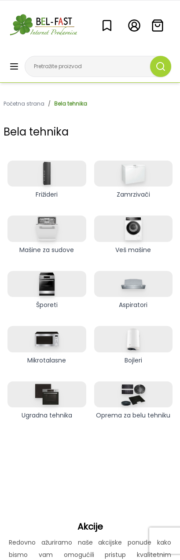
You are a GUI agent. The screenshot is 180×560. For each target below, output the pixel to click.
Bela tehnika (70, 103)
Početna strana (24, 103)
